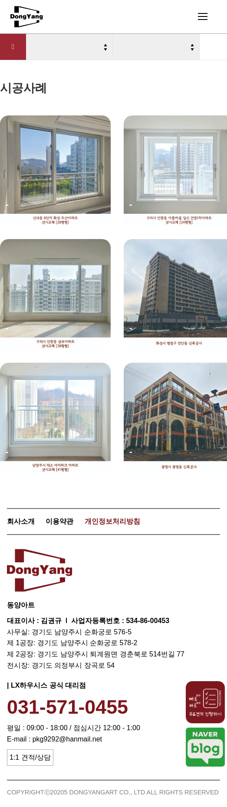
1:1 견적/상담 (30, 757)
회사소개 (21, 521)
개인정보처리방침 (112, 521)
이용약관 (59, 521)
